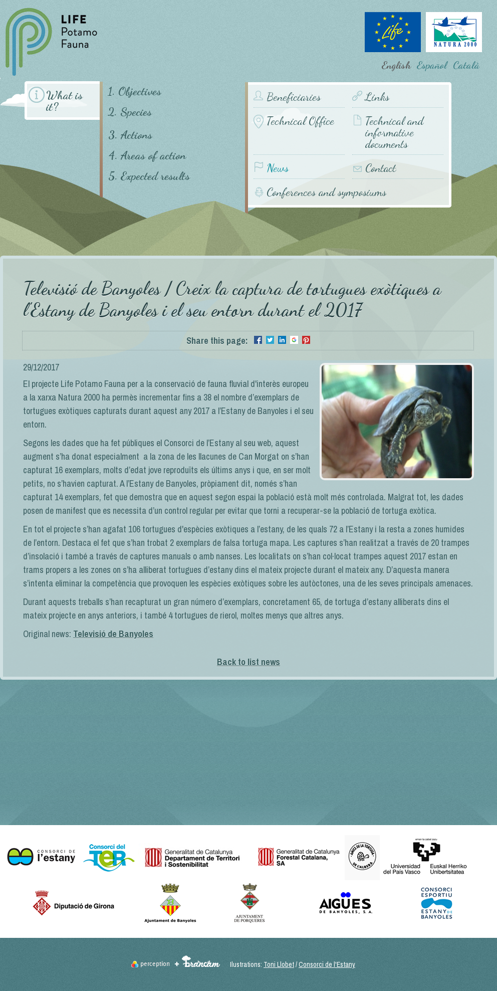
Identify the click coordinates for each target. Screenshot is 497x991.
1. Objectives (134, 91)
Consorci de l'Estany (327, 964)
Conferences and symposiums (326, 191)
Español (432, 65)
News (278, 168)
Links (377, 97)
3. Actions (130, 134)
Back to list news (248, 662)
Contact (380, 168)
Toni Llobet (279, 964)
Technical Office (300, 121)
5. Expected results (149, 175)
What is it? (64, 100)
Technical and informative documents (394, 132)
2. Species (130, 111)
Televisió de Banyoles (113, 634)
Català (466, 65)
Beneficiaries (294, 97)
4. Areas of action (147, 155)
